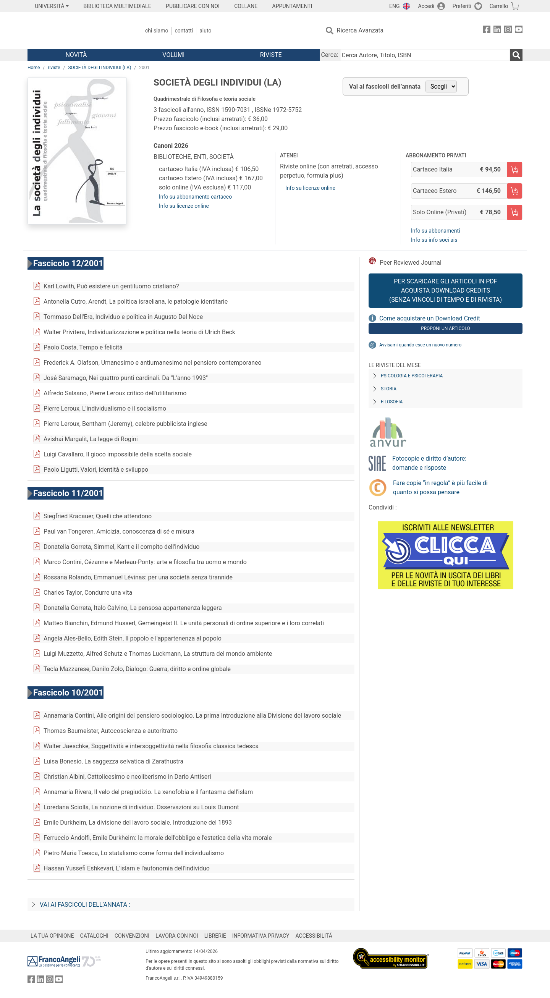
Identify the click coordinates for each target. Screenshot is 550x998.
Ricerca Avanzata (360, 30)
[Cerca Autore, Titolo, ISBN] (425, 55)
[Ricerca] (516, 55)
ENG (394, 6)
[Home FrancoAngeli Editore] (78, 30)
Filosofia (392, 401)
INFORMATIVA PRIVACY (261, 936)
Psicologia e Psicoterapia (412, 375)
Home (34, 67)
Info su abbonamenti (435, 231)
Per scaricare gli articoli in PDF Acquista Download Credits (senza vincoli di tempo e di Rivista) (445, 290)
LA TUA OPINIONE (52, 936)
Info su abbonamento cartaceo (195, 197)
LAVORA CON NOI (176, 936)
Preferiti (462, 6)
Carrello (499, 6)
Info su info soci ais (434, 240)
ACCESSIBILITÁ (314, 936)
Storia (388, 388)
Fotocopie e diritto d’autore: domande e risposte (429, 463)
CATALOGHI (94, 936)
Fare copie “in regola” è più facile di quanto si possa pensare (440, 487)
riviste (54, 67)
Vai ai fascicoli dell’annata (385, 86)
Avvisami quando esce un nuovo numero (420, 345)
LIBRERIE (215, 936)
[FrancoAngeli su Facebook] (486, 31)
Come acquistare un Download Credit (429, 318)
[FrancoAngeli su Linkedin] (497, 31)
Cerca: (329, 54)
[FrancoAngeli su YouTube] (518, 31)
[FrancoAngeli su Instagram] (508, 31)
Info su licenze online (184, 206)
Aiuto (205, 30)
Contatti (184, 30)
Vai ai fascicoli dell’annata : (85, 904)
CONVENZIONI (132, 936)
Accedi (426, 6)
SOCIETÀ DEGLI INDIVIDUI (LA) (99, 67)
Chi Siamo (156, 30)
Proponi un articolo (445, 328)
